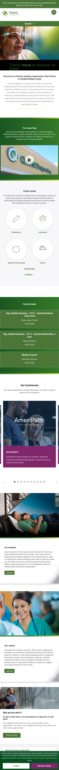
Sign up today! (11, 735)
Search (28, 23)
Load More (28, 274)
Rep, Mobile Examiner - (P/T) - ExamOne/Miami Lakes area (29, 314)
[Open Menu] (53, 12)
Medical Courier (29, 355)
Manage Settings (44, 766)
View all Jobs (29, 269)
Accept (16, 766)
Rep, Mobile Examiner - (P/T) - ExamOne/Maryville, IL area (29, 335)
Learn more (9, 573)
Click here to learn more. (33, 5)
